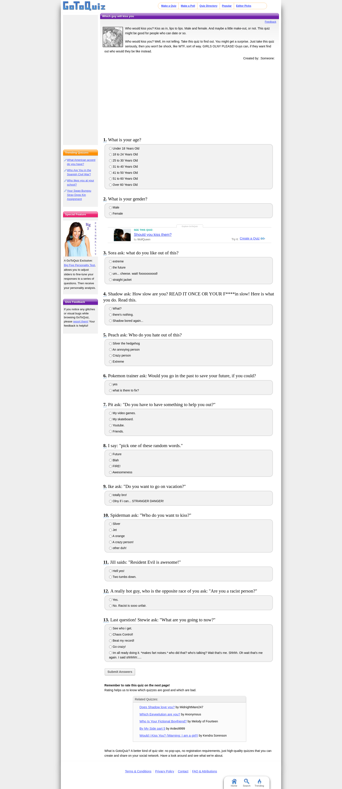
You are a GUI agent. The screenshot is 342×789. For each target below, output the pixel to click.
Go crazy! (117, 646)
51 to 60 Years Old (123, 178)
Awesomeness (120, 472)
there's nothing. (121, 314)
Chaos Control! (121, 634)
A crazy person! (121, 542)
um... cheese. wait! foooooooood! (133, 273)
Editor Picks (243, 5)
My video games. (122, 413)
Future (115, 454)
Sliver (114, 523)
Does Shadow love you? (157, 707)
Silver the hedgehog (124, 343)
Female (116, 213)
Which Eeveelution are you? (160, 714)
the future (117, 267)
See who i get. (120, 628)
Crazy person (120, 355)
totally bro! (118, 495)
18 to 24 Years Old (123, 154)
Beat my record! (121, 640)
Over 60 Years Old (123, 184)
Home (234, 783)
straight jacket (120, 279)
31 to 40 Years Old (123, 166)
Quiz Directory (208, 5)
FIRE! (115, 466)
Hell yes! (117, 571)
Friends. (116, 431)
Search (247, 783)
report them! (80, 321)
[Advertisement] (189, 97)
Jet (113, 530)
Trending (259, 783)
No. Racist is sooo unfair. (128, 605)
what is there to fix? (124, 390)
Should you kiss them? (153, 235)
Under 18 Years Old (124, 148)
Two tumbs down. (123, 577)
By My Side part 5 (152, 728)
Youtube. (117, 425)
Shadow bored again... (126, 320)
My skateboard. (121, 419)
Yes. (113, 599)
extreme (116, 261)
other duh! (118, 548)
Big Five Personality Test (79, 265)
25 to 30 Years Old (123, 160)
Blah (114, 460)
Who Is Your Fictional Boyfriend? (163, 721)
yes (113, 384)
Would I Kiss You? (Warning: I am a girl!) (169, 735)
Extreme (116, 361)
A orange (117, 536)
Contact (183, 771)
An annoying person (124, 349)
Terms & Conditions (138, 771)
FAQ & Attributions (204, 771)
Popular (227, 5)
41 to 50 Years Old (123, 172)
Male (114, 207)
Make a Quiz (168, 5)
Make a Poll (188, 5)
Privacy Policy (164, 771)
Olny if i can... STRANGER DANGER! (136, 501)
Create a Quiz (249, 238)
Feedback (270, 21)
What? (115, 308)
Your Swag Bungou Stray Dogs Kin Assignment (79, 195)
